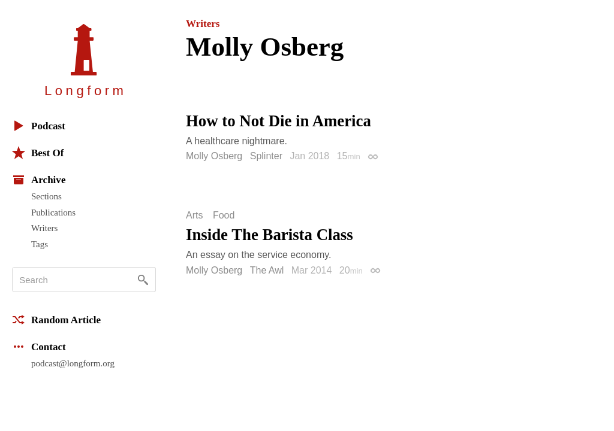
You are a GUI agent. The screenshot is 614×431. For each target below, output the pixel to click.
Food (223, 215)
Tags (39, 244)
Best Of (38, 152)
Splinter (266, 156)
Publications (53, 212)
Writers (44, 228)
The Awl (267, 270)
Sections (46, 196)
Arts (194, 215)
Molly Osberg (214, 156)
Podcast (38, 125)
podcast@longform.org (73, 363)
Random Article (56, 319)
